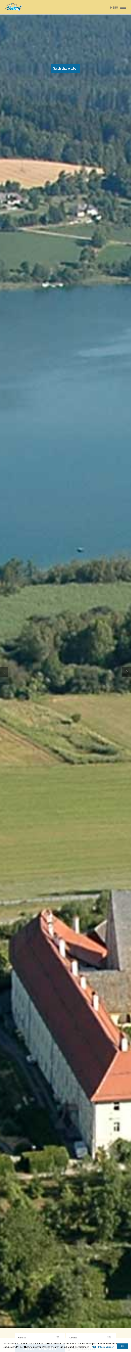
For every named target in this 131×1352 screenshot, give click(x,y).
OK (122, 1346)
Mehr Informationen (103, 1346)
